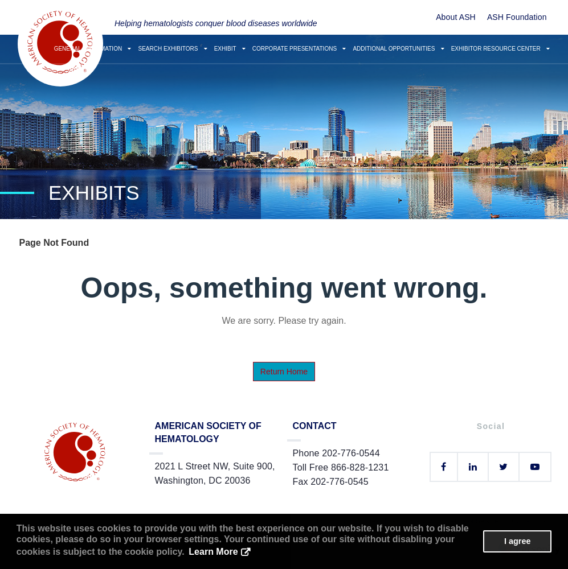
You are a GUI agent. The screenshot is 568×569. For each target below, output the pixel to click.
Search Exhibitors (172, 49)
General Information (93, 49)
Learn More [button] (213, 551)
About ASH (456, 17)
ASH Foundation (517, 17)
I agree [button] (517, 541)
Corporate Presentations (299, 49)
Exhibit (230, 49)
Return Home (284, 371)
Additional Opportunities (398, 49)
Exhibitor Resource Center (500, 49)
